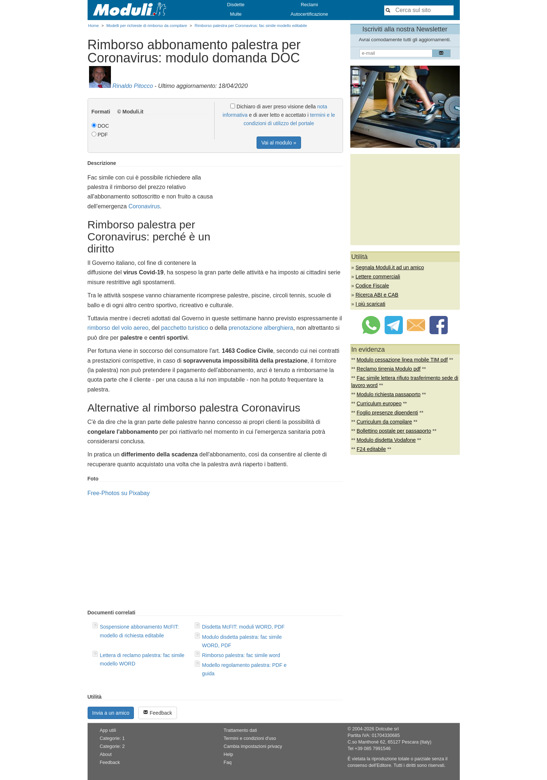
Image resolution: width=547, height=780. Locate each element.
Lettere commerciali (377, 276)
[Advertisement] (281, 211)
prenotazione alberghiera (260, 328)
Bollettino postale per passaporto (394, 431)
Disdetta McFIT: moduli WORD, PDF (243, 627)
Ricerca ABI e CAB (376, 295)
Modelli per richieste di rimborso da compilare (146, 25)
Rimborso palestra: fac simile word (241, 655)
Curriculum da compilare (384, 422)
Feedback (157, 713)
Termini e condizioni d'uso (250, 738)
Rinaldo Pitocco (132, 86)
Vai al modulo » (278, 143)
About (106, 754)
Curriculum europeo (379, 403)
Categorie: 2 (112, 746)
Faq (228, 762)
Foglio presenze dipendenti (387, 413)
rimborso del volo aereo (118, 328)
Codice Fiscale (372, 286)
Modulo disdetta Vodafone (386, 440)
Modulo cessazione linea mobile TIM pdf (402, 360)
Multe (236, 14)
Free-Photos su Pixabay (119, 493)
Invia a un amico (111, 713)
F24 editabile (371, 449)
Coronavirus (144, 206)
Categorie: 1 (112, 738)
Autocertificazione (309, 14)
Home (93, 25)
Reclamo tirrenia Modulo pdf (388, 369)
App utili (108, 730)
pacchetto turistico (184, 328)
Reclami (309, 4)
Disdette (235, 4)
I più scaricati (370, 304)
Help (228, 754)
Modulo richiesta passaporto (388, 394)
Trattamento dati (240, 730)
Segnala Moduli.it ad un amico (389, 267)
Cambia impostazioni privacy (253, 746)
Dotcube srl (387, 728)
